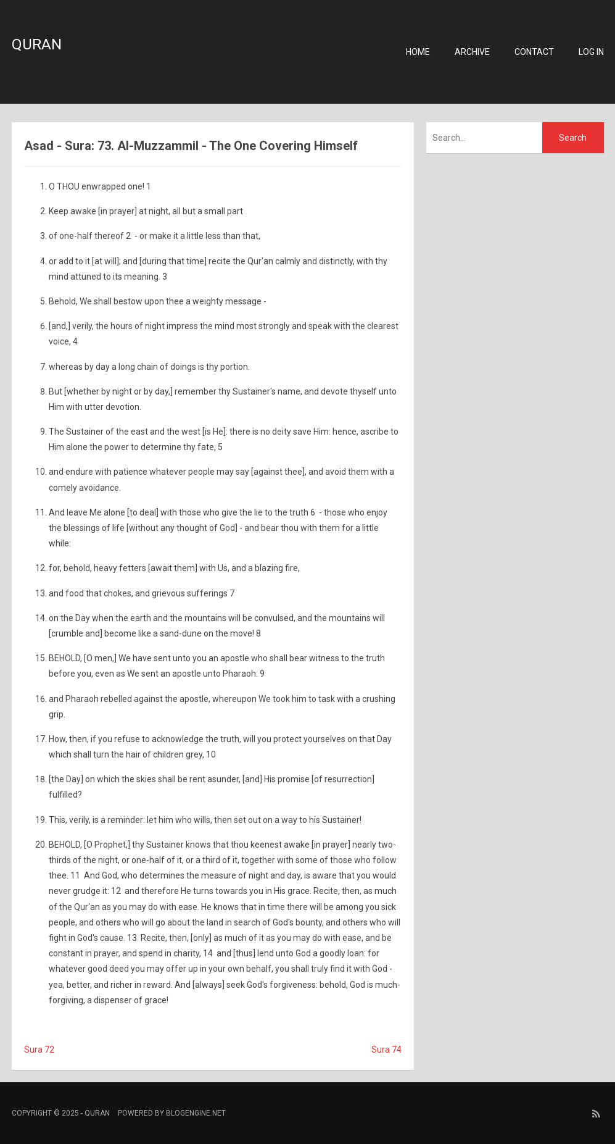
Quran (37, 44)
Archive (472, 52)
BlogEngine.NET (196, 1113)
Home (418, 52)
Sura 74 (386, 1049)
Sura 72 (39, 1049)
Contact (534, 52)
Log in (591, 52)
